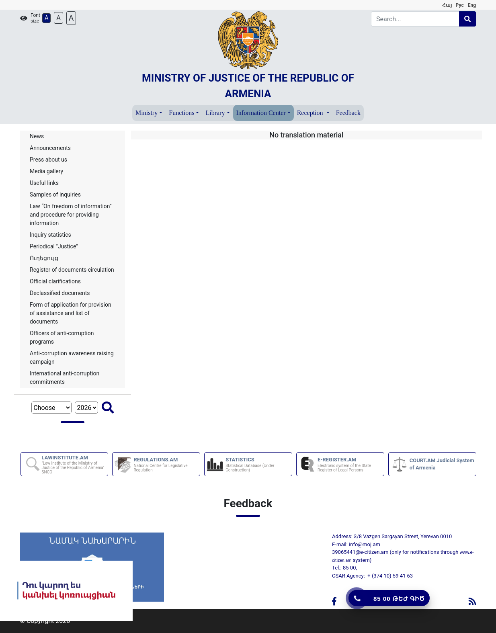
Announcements (50, 148)
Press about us (48, 159)
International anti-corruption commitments (64, 377)
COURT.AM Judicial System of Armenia (442, 464)
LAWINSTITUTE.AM (74, 465)
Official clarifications (55, 281)
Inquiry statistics (50, 234)
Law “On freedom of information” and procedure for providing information (71, 214)
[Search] (415, 19)
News (37, 136)
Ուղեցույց (44, 258)
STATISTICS (258, 464)
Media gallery (46, 171)
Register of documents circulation (72, 269)
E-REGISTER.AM (350, 464)
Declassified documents (60, 293)
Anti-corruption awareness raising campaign (72, 357)
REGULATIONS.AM (166, 464)
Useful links (44, 183)
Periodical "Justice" (54, 246)
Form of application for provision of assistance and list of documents (70, 313)
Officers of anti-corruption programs (62, 337)
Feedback (348, 112)
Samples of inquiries (55, 194)
